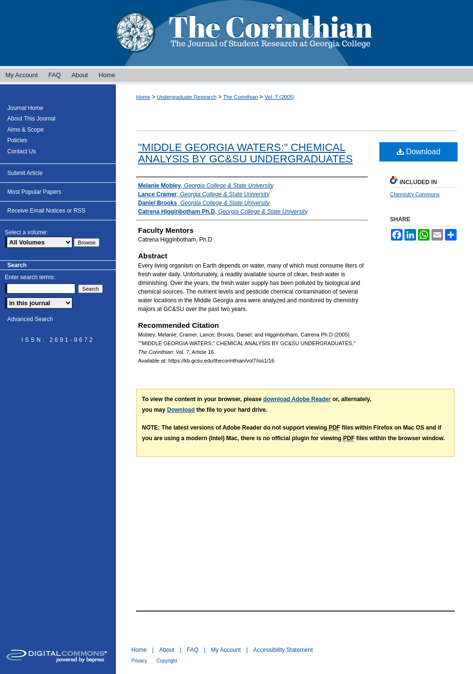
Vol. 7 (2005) (279, 97)
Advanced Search (30, 319)
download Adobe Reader (297, 399)
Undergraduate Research (187, 97)
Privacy (139, 660)
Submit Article (24, 173)
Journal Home (25, 108)
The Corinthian (236, 33)
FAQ (192, 650)
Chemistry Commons (415, 194)
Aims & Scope (25, 129)
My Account (226, 650)
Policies (17, 140)
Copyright (166, 660)
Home (143, 97)
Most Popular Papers (34, 192)
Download (419, 152)
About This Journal (31, 118)
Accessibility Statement (283, 650)
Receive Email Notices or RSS (46, 210)
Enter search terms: (30, 277)
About (166, 650)
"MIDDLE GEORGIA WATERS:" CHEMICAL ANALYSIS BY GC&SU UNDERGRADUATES (245, 153)
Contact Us (21, 151)
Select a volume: (26, 232)
